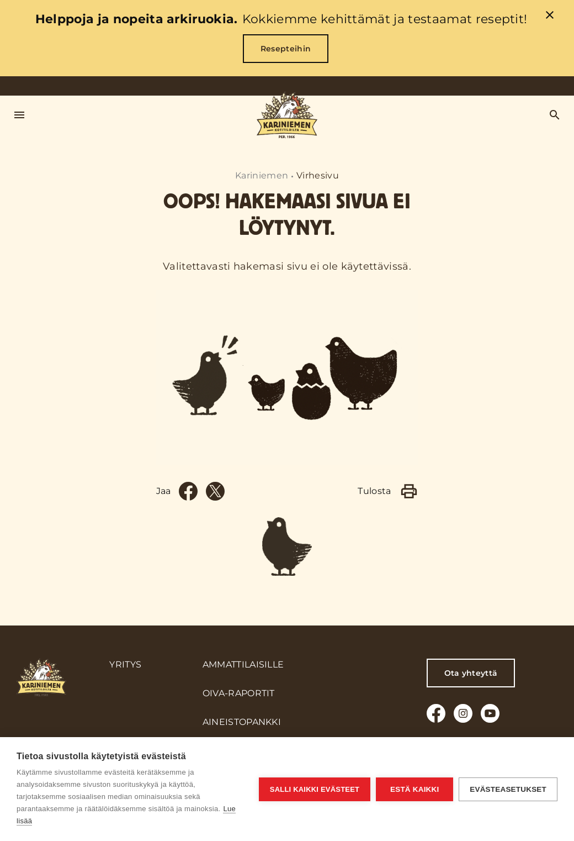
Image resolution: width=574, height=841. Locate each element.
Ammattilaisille (243, 664)
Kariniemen (261, 175)
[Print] (409, 491)
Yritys (125, 664)
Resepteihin (286, 49)
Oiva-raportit (239, 693)
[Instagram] (463, 713)
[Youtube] (490, 713)
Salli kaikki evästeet (314, 789)
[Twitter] (215, 491)
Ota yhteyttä (471, 673)
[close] (549, 16)
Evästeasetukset (508, 789)
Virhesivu (317, 175)
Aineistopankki (242, 722)
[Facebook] (188, 491)
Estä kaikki (414, 789)
